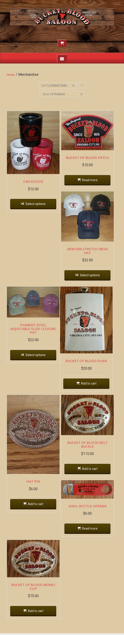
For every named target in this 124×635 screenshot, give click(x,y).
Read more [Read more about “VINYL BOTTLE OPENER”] (91, 530)
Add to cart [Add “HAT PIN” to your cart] (36, 506)
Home (10, 74)
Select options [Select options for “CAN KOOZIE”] (36, 205)
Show (54, 94)
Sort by (54, 85)
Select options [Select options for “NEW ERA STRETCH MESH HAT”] (91, 276)
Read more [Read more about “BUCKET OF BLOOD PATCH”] (91, 180)
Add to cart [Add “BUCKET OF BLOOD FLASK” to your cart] (90, 385)
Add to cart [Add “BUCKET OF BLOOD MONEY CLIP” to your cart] (36, 613)
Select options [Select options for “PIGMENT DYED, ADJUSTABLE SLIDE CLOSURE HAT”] (36, 352)
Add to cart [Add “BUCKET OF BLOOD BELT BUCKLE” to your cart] (91, 471)
